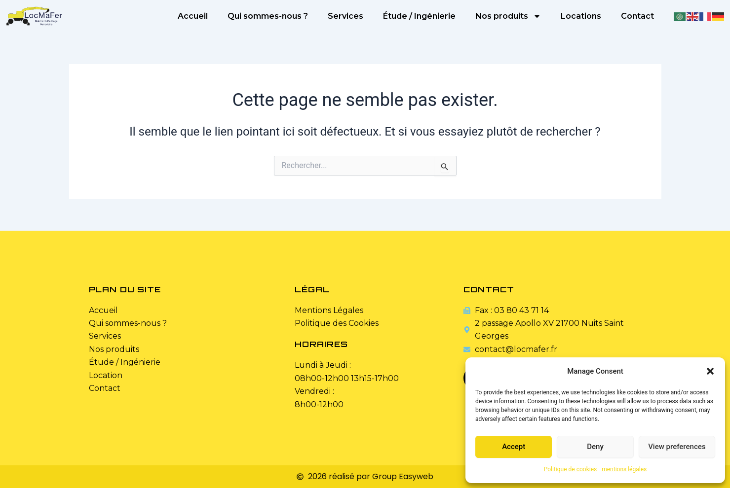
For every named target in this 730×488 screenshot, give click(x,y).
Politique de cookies (570, 469)
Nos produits (508, 16)
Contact (637, 16)
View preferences (676, 446)
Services (345, 16)
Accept (513, 446)
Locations (581, 16)
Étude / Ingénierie (419, 16)
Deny (595, 446)
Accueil (193, 16)
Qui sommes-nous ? (268, 16)
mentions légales (624, 469)
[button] (710, 371)
